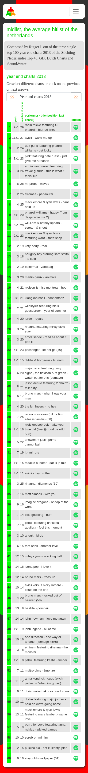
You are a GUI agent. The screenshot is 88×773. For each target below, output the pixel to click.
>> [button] (76, 97)
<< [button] (12, 97)
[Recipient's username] (44, 96)
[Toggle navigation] (75, 11)
